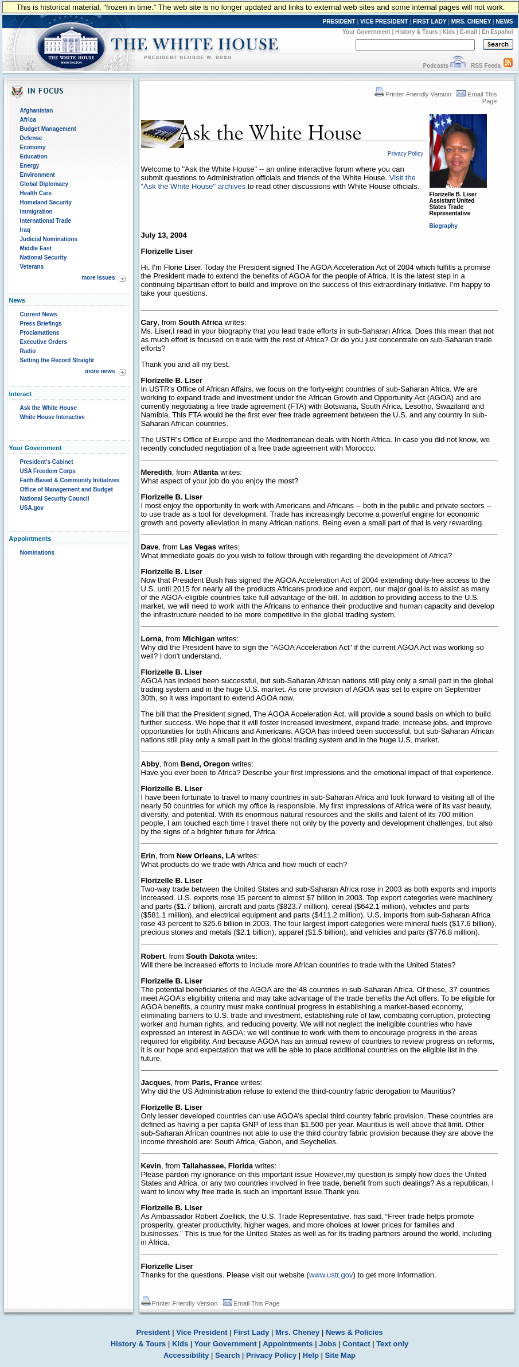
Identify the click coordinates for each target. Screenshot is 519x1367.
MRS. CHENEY (471, 21)
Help (311, 1355)
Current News (38, 314)
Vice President (201, 1332)
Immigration (36, 211)
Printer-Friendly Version (412, 94)
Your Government (366, 32)
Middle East (36, 248)
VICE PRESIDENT (384, 21)
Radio (28, 351)
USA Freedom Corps (48, 471)
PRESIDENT (338, 21)
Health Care (36, 193)
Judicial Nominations (49, 239)
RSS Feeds (486, 66)
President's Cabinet (46, 462)
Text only (392, 1343)
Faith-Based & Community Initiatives (70, 480)
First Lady (251, 1332)
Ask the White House (48, 408)
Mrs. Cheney (297, 1332)
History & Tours (416, 32)
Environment (37, 175)
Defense (31, 138)
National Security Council (54, 498)
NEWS (504, 21)
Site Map (340, 1355)
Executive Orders (43, 342)
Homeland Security (46, 202)
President (153, 1332)
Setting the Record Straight (57, 360)
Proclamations (40, 333)
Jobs (327, 1343)
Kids (449, 32)
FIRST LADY (430, 21)
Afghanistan (36, 110)
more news (100, 371)
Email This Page (251, 1303)
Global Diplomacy (44, 184)
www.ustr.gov (331, 1275)
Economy (33, 147)
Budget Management (48, 129)
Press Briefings (41, 323)
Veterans (32, 267)
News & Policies (354, 1332)
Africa (28, 120)
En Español (497, 32)
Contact (356, 1343)
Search (227, 1355)
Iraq (25, 230)
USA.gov (32, 508)
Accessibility (186, 1355)
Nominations (37, 552)
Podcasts (435, 66)
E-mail (468, 32)
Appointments (288, 1343)
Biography (444, 226)
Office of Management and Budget (66, 489)
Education (34, 156)
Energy (30, 165)
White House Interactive (52, 417)
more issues (98, 277)
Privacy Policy (271, 1355)
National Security (43, 257)
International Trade (45, 221)
